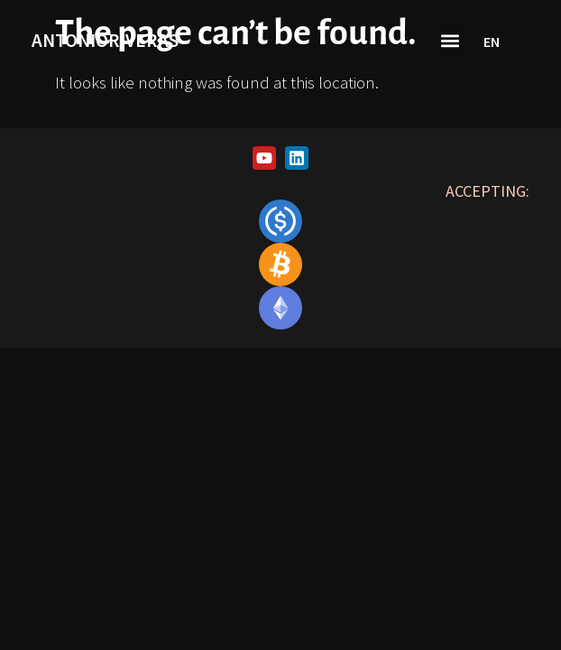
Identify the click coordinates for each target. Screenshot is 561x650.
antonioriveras (105, 40)
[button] (450, 41)
